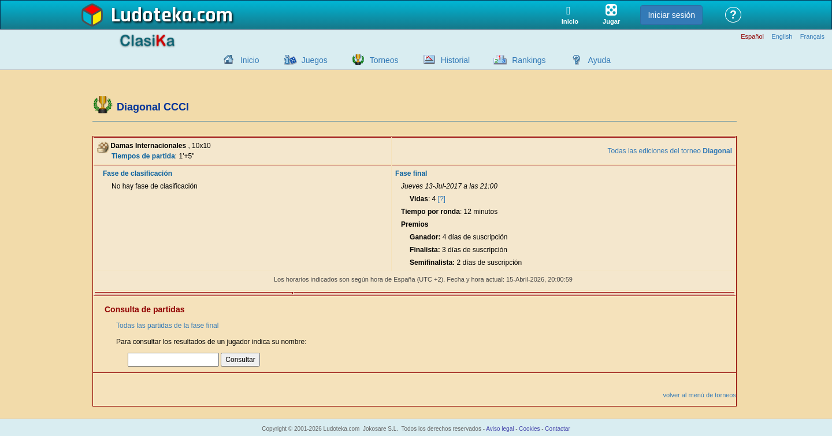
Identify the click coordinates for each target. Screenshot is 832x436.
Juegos (315, 60)
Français (812, 37)
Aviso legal (500, 429)
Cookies (529, 429)
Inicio (249, 60)
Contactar (557, 429)
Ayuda (599, 60)
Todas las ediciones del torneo (670, 151)
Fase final (411, 173)
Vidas (419, 199)
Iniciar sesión (671, 15)
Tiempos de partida (143, 156)
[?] (441, 199)
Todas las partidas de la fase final (167, 326)
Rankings (528, 60)
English (781, 37)
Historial (455, 60)
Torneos (384, 60)
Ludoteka (151, 15)
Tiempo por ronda (430, 212)
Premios (414, 224)
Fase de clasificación (137, 173)
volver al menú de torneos (699, 394)
